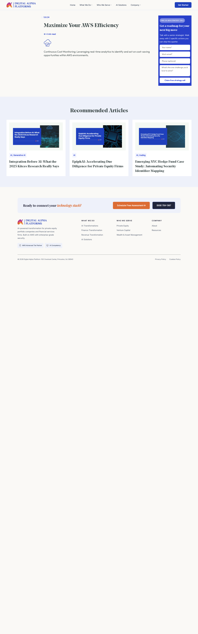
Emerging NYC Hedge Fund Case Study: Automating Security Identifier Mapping (159, 166)
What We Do (86, 5)
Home (72, 5)
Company (136, 5)
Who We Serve (104, 5)
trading (142, 155)
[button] (131, 205)
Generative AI (19, 155)
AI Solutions (121, 5)
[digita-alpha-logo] (21, 4)
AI (11, 155)
